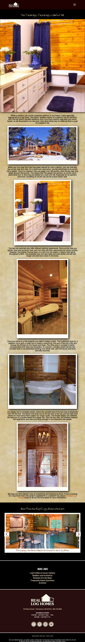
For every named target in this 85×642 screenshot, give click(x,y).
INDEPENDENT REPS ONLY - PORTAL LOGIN (42, 636)
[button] (8, 554)
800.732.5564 (57, 609)
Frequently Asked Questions (42, 580)
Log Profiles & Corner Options (42, 572)
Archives (42, 582)
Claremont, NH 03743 (43, 609)
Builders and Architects (42, 575)
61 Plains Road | (29, 609)
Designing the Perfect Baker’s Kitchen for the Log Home (42, 550)
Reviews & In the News (42, 577)
